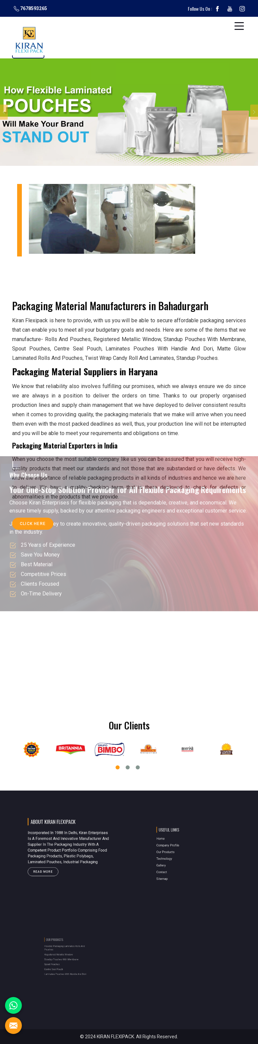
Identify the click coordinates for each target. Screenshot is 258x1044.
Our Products (176, 853)
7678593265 (30, 8)
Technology (175, 857)
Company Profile (177, 850)
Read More (52, 863)
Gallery (173, 861)
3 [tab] (138, 767)
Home (173, 846)
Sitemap (174, 869)
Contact (174, 865)
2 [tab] (128, 767)
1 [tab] (118, 767)
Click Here (32, 525)
